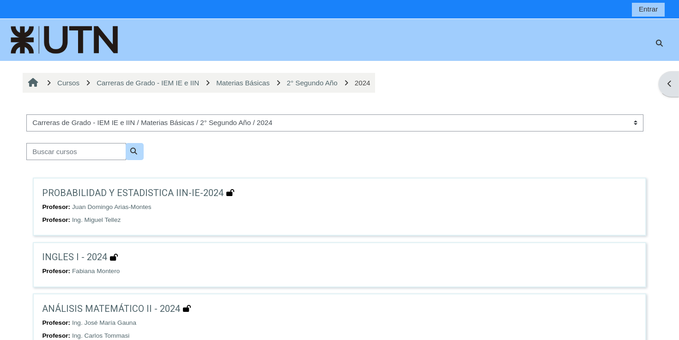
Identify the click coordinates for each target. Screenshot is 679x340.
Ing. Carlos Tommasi (100, 335)
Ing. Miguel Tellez (96, 219)
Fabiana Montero (96, 271)
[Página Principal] (64, 39)
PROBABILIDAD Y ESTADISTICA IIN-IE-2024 (133, 192)
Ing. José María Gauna (104, 322)
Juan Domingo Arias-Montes (112, 206)
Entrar (648, 9)
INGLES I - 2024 (74, 256)
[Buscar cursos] (76, 151)
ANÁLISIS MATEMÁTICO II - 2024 (111, 308)
